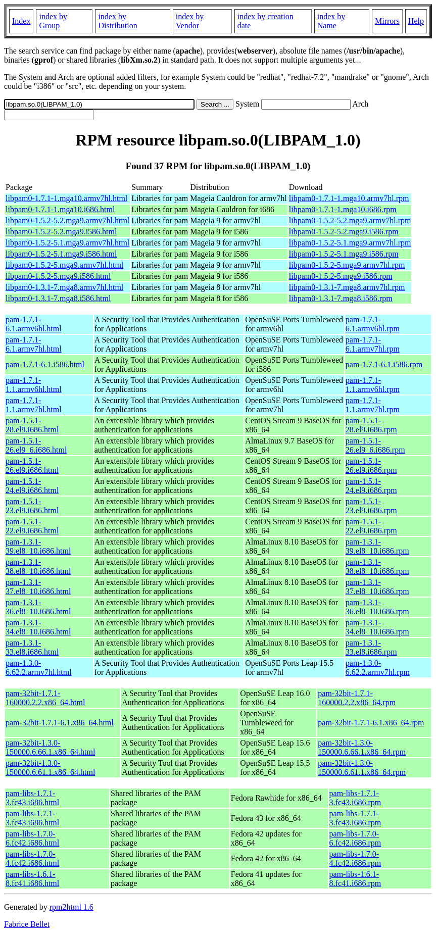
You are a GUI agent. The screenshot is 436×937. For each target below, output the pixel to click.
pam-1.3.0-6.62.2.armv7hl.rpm (378, 667)
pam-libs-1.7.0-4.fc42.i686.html (32, 858)
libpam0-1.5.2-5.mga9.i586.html (58, 276)
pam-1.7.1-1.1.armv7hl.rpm (373, 405)
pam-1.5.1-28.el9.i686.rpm (371, 425)
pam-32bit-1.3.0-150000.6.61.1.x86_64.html (50, 767)
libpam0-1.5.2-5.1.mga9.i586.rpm (344, 254)
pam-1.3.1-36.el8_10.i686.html (38, 607)
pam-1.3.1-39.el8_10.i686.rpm (377, 546)
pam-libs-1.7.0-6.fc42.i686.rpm (355, 838)
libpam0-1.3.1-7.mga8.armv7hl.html (64, 287)
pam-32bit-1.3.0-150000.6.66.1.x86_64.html (50, 747)
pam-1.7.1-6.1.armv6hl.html (34, 324)
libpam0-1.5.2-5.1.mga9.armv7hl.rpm (350, 242)
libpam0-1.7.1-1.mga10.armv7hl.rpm (349, 198)
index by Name (331, 21)
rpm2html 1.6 (71, 907)
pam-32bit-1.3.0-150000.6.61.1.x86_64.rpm (362, 767)
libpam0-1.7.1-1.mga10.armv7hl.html (66, 198)
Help (416, 21)
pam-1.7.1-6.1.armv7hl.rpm (373, 344)
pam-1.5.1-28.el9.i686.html (32, 425)
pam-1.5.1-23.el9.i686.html (32, 506)
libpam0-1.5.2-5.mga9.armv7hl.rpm (347, 265)
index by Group (53, 21)
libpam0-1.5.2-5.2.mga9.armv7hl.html (67, 220)
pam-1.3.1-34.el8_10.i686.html (38, 627)
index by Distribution (117, 21)
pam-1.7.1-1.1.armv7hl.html (34, 405)
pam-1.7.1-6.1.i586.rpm (384, 364)
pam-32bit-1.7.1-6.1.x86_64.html (60, 722)
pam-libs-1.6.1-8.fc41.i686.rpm (355, 878)
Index (21, 21)
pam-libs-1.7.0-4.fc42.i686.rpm (355, 858)
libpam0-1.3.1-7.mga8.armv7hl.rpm (347, 287)
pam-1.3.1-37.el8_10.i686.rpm (377, 587)
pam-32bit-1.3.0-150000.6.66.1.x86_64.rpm (362, 747)
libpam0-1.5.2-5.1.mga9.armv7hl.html (67, 242)
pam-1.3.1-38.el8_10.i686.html (38, 566)
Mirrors (387, 21)
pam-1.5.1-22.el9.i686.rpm (371, 526)
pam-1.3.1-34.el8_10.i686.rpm (377, 627)
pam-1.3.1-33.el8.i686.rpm (371, 647)
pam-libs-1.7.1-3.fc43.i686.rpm (355, 798)
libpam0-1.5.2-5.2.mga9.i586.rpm (344, 231)
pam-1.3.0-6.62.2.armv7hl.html (39, 667)
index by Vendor (190, 21)
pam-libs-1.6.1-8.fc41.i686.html (32, 878)
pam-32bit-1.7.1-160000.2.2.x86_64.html (45, 698)
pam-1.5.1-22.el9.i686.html (32, 526)
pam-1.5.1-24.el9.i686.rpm (371, 486)
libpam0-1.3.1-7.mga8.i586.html (58, 298)
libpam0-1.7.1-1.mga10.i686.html (60, 209)
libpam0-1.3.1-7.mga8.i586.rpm (341, 298)
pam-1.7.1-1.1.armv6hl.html (34, 384)
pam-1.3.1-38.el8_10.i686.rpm (377, 566)
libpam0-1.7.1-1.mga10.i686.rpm (343, 209)
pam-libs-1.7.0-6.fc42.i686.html (32, 838)
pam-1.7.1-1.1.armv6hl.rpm (373, 384)
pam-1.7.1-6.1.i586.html (45, 364)
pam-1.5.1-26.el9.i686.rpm (371, 465)
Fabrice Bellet (27, 924)
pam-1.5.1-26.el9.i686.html (32, 465)
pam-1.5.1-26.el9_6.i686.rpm (375, 445)
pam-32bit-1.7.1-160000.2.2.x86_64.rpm (357, 698)
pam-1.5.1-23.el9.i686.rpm (371, 506)
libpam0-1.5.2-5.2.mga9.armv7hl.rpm (350, 220)
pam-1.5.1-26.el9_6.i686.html (36, 445)
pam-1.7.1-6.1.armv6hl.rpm (373, 324)
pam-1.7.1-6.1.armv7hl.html (34, 344)
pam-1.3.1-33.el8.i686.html (32, 647)
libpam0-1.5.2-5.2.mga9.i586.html (61, 231)
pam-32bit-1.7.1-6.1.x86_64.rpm (371, 722)
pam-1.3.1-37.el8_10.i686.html (38, 587)
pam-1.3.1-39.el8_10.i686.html (38, 546)
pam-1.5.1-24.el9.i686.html (32, 486)
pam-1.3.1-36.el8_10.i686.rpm (377, 607)
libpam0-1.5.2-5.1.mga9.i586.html (61, 254)
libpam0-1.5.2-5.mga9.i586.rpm (341, 276)
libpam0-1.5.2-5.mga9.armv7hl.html (64, 265)
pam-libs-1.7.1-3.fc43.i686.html (32, 798)
